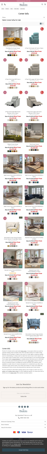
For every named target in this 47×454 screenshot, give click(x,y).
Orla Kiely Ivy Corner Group (13, 48)
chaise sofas (13, 373)
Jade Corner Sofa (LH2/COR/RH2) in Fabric (34, 207)
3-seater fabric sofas (13, 371)
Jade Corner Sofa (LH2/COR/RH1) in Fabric (13, 207)
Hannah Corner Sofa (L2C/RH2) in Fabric (12, 270)
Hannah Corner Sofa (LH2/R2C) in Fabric (34, 303)
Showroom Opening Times (8, 421)
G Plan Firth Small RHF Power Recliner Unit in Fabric (12, 112)
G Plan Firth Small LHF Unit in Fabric (34, 48)
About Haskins (5, 424)
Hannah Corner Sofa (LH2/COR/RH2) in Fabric (13, 303)
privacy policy (17, 444)
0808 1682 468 (23, 418)
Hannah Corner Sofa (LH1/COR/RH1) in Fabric (34, 270)
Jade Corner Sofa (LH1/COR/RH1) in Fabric (13, 175)
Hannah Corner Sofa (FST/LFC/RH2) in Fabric (34, 238)
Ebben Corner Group (13, 144)
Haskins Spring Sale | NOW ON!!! (23, 1)
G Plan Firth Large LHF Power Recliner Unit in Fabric (34, 112)
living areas (23, 351)
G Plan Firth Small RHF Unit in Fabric (12, 79)
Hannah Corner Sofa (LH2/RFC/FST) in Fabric (13, 334)
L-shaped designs (15, 359)
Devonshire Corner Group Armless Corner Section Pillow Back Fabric (34, 334)
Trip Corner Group (34, 144)
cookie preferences (15, 445)
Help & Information (6, 427)
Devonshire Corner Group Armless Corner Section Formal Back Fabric (13, 238)
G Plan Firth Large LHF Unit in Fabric (34, 79)
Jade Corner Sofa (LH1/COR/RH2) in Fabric (34, 175)
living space (31, 360)
